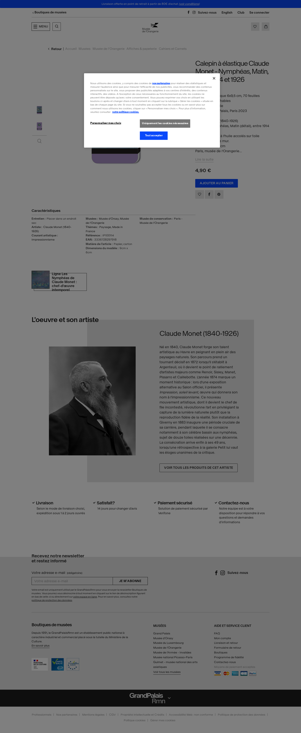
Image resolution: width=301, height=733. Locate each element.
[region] (152, 110)
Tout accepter (153, 135)
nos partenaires (161, 83)
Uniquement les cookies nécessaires (165, 123)
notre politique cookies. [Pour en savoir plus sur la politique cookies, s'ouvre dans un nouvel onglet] (125, 112)
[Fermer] (214, 78)
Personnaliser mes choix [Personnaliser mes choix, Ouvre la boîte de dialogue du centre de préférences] (105, 123)
